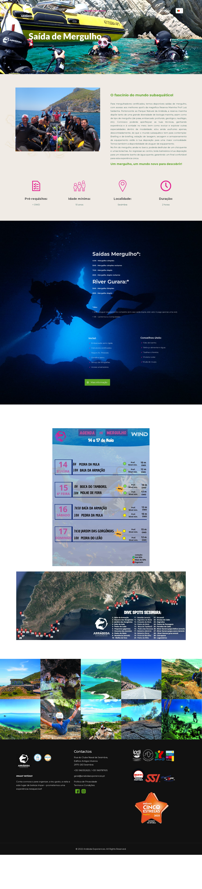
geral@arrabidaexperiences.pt (89, 776)
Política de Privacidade (85, 781)
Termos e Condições (84, 785)
